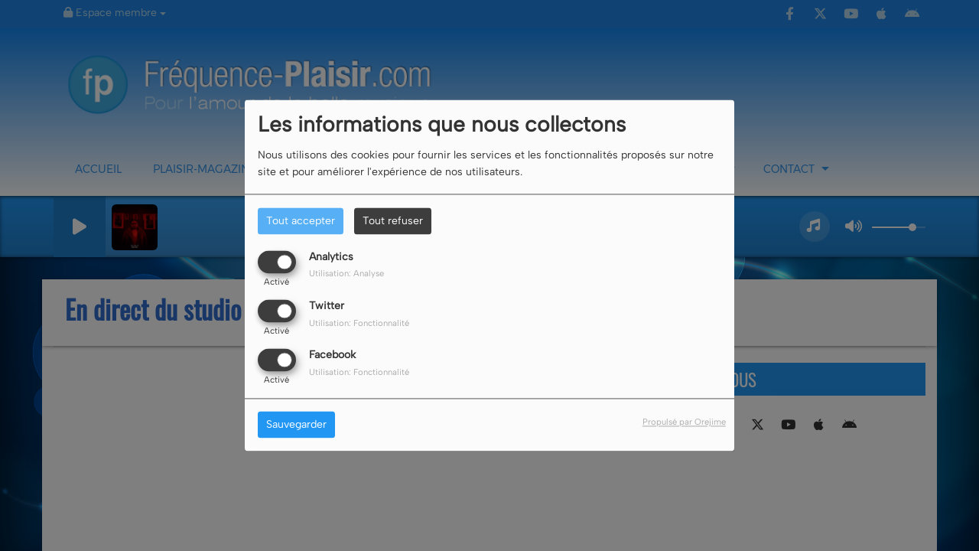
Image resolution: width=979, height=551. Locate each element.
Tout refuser (393, 220)
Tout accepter (300, 220)
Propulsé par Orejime (684, 422)
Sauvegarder (296, 425)
